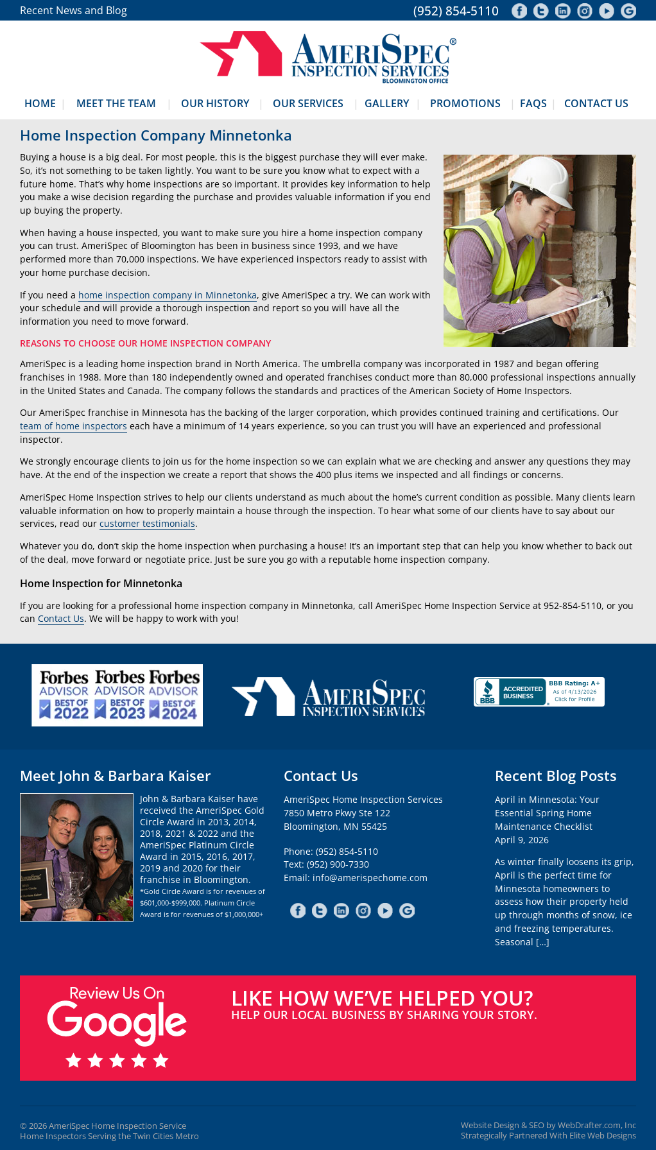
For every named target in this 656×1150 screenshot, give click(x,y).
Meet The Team (116, 103)
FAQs (533, 103)
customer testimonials (147, 523)
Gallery (387, 103)
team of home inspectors (73, 426)
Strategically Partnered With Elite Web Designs (548, 1135)
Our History (215, 103)
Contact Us (596, 103)
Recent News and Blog (73, 10)
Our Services (308, 103)
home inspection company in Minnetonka (167, 295)
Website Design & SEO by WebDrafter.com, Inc (548, 1125)
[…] (542, 942)
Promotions (465, 103)
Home (40, 103)
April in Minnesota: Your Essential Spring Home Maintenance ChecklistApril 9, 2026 (547, 819)
